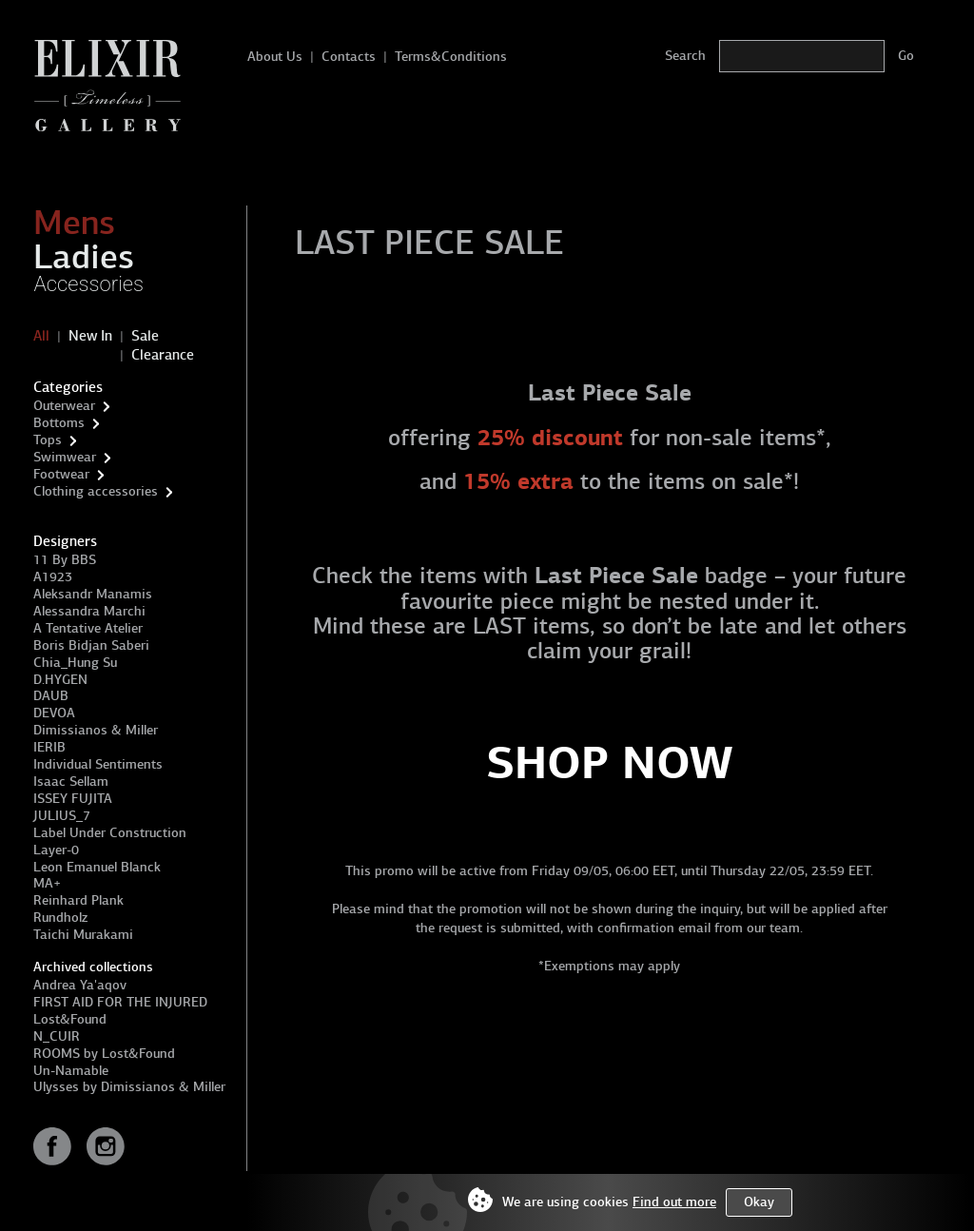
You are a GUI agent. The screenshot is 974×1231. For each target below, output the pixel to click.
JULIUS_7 (61, 816)
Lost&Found (70, 1019)
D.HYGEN (60, 680)
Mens (74, 223)
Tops (47, 440)
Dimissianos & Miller (95, 730)
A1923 (52, 577)
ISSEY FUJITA (72, 799)
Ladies (83, 257)
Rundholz (60, 917)
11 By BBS (64, 560)
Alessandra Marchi (89, 611)
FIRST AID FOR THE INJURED (120, 1002)
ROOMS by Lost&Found (104, 1053)
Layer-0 (56, 850)
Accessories (88, 284)
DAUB (50, 696)
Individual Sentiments (98, 764)
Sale (145, 335)
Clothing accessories (95, 491)
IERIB (49, 747)
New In (90, 335)
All (41, 335)
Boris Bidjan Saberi (91, 645)
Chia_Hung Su (75, 663)
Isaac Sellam (70, 781)
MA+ (47, 883)
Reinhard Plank (78, 900)
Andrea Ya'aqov (80, 985)
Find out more (674, 1202)
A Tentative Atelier (88, 628)
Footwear (61, 474)
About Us (274, 57)
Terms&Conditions (451, 57)
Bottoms (59, 423)
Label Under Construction (109, 833)
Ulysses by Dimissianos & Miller (129, 1087)
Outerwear (64, 406)
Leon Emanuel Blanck (97, 867)
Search (685, 56)
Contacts (348, 57)
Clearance (162, 354)
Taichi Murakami (83, 935)
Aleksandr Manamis (92, 594)
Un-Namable (70, 1071)
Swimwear (64, 457)
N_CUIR (56, 1036)
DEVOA (54, 713)
